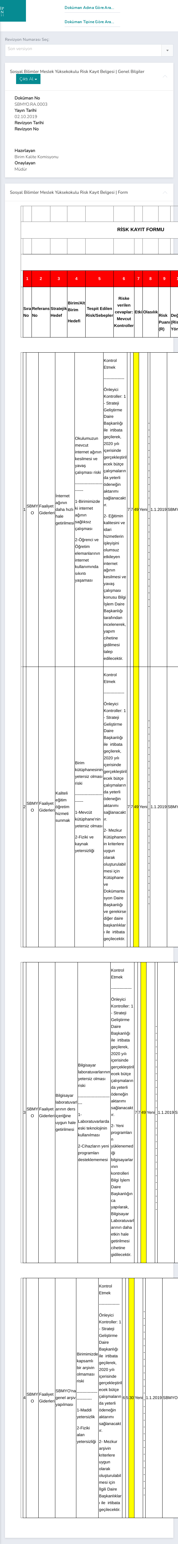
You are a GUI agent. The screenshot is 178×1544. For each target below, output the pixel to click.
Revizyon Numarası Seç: (27, 39)
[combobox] (89, 50)
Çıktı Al (28, 79)
